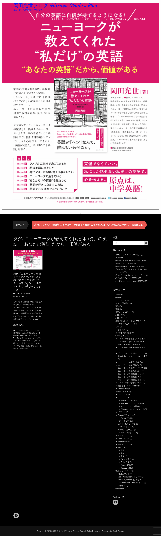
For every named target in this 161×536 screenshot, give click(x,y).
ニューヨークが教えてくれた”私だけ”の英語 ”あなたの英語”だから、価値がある (27, 340)
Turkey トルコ (123, 436)
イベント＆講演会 (122, 333)
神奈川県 (121, 330)
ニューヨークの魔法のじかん (129, 374)
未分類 (118, 489)
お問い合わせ (140, 19)
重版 (32, 346)
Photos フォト (123, 474)
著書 (87, 19)
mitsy (28, 294)
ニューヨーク (120, 300)
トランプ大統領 (122, 303)
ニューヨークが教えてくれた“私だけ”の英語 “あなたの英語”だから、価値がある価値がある (26, 332)
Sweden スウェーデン (127, 424)
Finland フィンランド (126, 433)
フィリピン (122, 394)
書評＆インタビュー (123, 312)
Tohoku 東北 (126, 465)
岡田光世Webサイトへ (120, 19)
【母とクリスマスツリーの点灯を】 (129, 255)
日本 (117, 327)
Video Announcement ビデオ (129, 477)
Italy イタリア (123, 421)
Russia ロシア (123, 439)
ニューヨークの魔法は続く (129, 365)
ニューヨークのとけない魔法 (129, 383)
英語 (27, 346)
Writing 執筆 (123, 389)
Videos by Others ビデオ (128, 480)
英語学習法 (24, 348)
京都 (122, 453)
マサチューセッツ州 (129, 406)
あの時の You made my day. (126, 281)
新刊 (36, 346)
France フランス (124, 415)
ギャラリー (99, 19)
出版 (22, 346)
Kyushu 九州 (126, 468)
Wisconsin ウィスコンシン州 (132, 409)
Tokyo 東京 (125, 459)
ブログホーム (58, 19)
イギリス (121, 412)
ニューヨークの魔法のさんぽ (129, 377)
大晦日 (118, 294)
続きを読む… (18, 325)
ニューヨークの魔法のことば (129, 380)
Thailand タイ (123, 444)
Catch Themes (118, 531)
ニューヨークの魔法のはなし (129, 371)
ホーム (20, 224)
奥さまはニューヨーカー (128, 386)
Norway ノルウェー (126, 430)
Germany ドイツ (124, 427)
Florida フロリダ (127, 400)
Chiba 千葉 (125, 462)
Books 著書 (33, 335)
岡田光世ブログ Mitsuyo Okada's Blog (55, 5)
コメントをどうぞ (21, 296)
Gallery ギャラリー (122, 471)
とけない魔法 (73, 19)
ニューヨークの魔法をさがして (130, 368)
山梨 (122, 450)
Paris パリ (125, 418)
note (117, 297)
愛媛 (122, 456)
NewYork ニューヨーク (130, 403)
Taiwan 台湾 (123, 441)
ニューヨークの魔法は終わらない (131, 347)
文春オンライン (20, 338)
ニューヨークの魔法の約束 (129, 362)
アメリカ (121, 397)
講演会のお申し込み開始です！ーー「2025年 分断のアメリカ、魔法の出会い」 (131, 269)
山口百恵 (119, 315)
